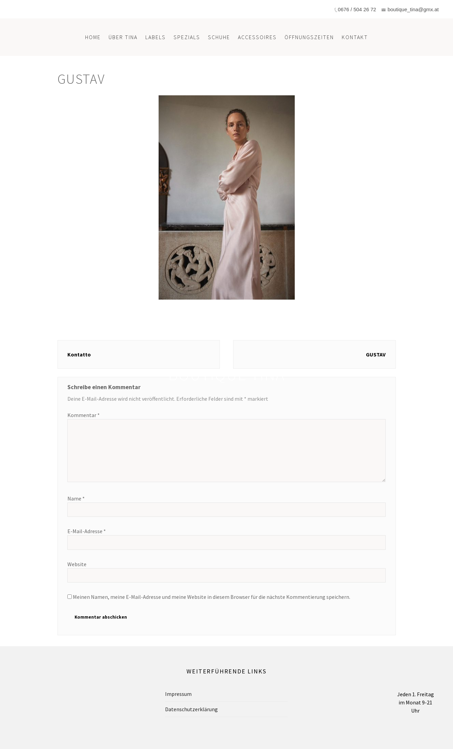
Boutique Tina (226, 374)
